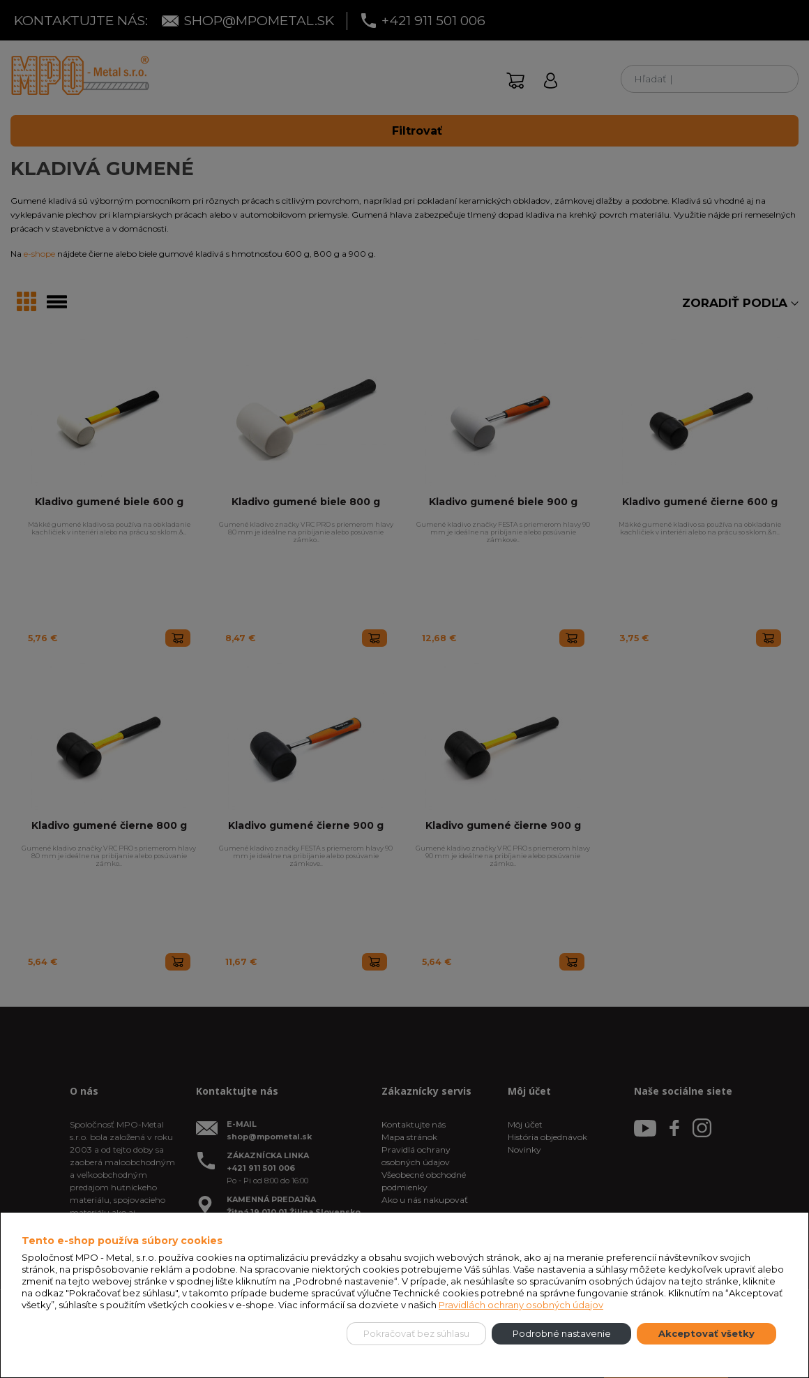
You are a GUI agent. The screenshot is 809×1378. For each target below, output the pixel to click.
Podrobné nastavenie (562, 1333)
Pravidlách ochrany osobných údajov (521, 1304)
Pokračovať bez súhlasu (416, 1333)
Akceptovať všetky (706, 1333)
